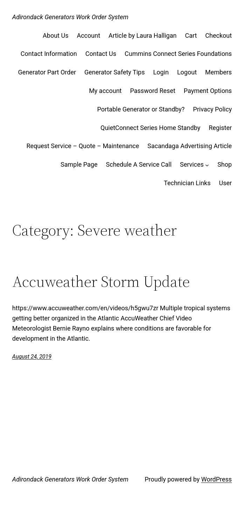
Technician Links (187, 183)
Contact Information (49, 53)
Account (88, 35)
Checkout (218, 35)
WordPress (216, 479)
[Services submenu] (207, 165)
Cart (191, 35)
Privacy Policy (212, 109)
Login (161, 72)
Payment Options (208, 90)
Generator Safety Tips (114, 72)
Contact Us (100, 53)
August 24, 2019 (31, 356)
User (225, 183)
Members (218, 72)
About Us (55, 35)
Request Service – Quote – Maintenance (82, 146)
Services (192, 164)
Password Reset (152, 90)
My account (105, 90)
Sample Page (79, 164)
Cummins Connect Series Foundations (178, 53)
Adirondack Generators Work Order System (70, 17)
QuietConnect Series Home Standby (150, 127)
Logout (187, 72)
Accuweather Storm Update (101, 282)
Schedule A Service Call (139, 164)
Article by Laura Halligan (142, 35)
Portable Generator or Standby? (140, 109)
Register (220, 127)
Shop (224, 164)
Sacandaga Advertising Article (189, 146)
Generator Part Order (47, 72)
